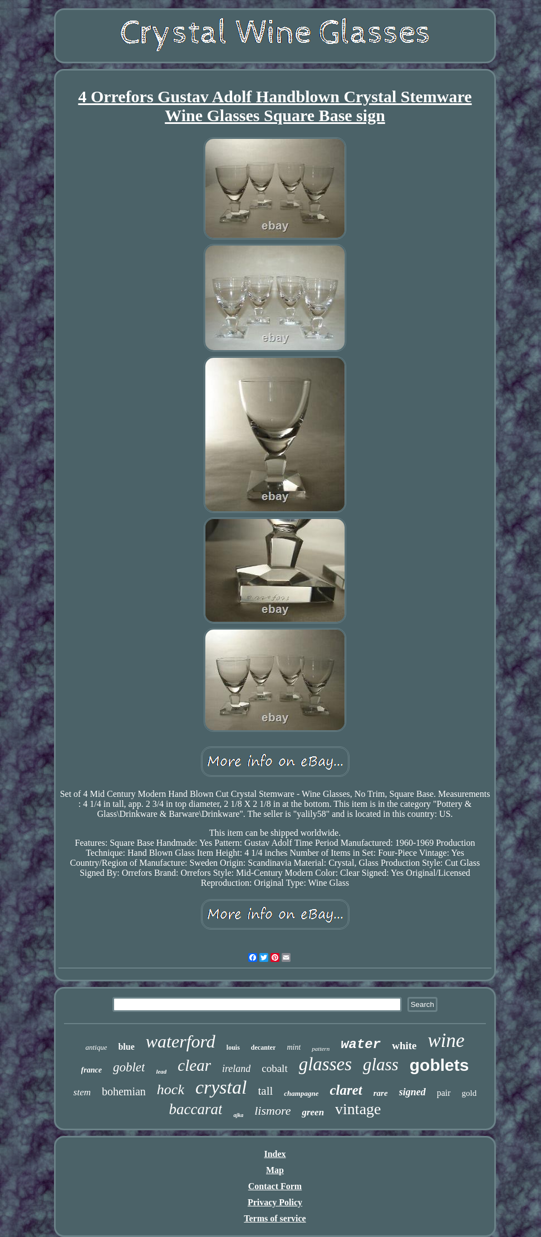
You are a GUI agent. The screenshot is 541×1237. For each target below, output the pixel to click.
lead (161, 1071)
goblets (439, 1065)
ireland (236, 1068)
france (91, 1070)
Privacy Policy (275, 1202)
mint (294, 1047)
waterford (180, 1041)
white (404, 1045)
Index (275, 1154)
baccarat (195, 1109)
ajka (238, 1115)
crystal (221, 1087)
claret (345, 1090)
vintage (358, 1109)
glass (381, 1064)
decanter (263, 1047)
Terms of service (275, 1218)
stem (82, 1092)
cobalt (274, 1068)
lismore (272, 1111)
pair (444, 1093)
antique (96, 1047)
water (361, 1044)
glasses (325, 1064)
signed (412, 1092)
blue (126, 1046)
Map (275, 1170)
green (313, 1112)
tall (265, 1091)
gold (469, 1093)
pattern (320, 1048)
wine (445, 1040)
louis (233, 1047)
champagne (301, 1093)
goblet (129, 1067)
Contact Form (275, 1186)
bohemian (124, 1091)
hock (170, 1089)
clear (194, 1065)
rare (380, 1093)
